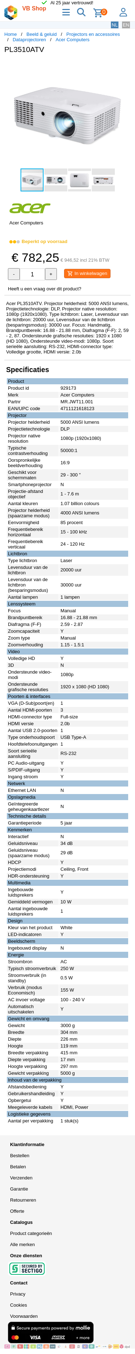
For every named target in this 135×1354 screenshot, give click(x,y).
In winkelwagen (87, 273)
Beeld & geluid (42, 34)
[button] (124, 66)
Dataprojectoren (29, 39)
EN (126, 25)
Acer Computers (73, 39)
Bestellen (19, 1155)
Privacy (18, 1294)
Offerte (17, 1211)
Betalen (18, 1166)
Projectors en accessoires (93, 34)
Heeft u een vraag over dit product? (44, 288)
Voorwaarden (24, 1316)
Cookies (18, 1305)
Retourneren (23, 1200)
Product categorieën (31, 1233)
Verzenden (21, 1177)
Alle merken (22, 1244)
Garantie (19, 1189)
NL (115, 25)
